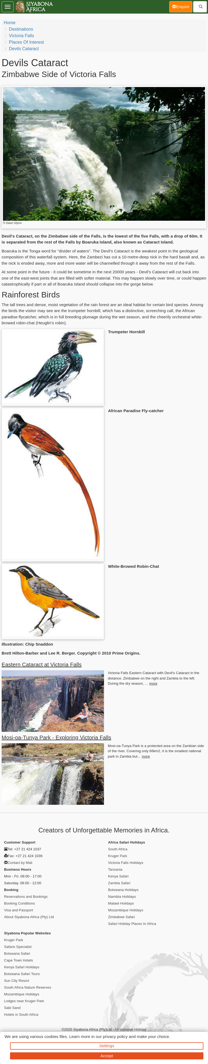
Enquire (182, 6)
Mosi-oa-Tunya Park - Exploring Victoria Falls (56, 738)
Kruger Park (117, 856)
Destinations (21, 29)
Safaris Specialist (18, 947)
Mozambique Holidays (125, 910)
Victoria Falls (21, 35)
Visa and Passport (18, 910)
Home (9, 22)
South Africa (117, 849)
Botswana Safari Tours (22, 974)
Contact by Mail (20, 863)
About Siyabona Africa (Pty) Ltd (29, 917)
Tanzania (115, 869)
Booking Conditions (19, 903)
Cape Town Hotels (18, 960)
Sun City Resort (16, 981)
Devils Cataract (24, 48)
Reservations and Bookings (26, 897)
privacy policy (115, 1036)
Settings (106, 1045)
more (153, 683)
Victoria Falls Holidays (125, 863)
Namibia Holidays (122, 897)
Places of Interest (26, 42)
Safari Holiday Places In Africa (132, 924)
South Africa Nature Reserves (27, 987)
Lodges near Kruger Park (24, 1001)
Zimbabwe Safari (121, 917)
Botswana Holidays (123, 890)
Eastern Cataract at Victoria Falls (42, 665)
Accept (106, 1055)
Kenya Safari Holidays (21, 967)
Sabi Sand (12, 1008)
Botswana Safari (17, 953)
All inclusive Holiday (130, 1029)
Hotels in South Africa (21, 1014)
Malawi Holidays (121, 903)
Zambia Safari (119, 883)
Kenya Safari (118, 876)
